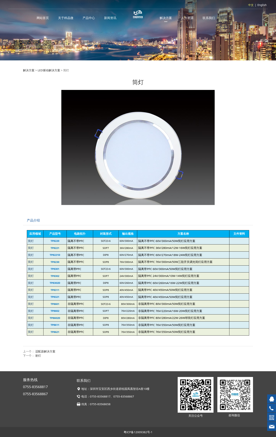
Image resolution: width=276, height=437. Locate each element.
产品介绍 (33, 220)
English (262, 5)
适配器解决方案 (45, 351)
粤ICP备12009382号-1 (138, 432)
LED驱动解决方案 (49, 70)
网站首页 (43, 18)
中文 (251, 5)
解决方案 (166, 18)
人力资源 (187, 18)
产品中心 (89, 18)
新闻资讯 (110, 18)
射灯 (38, 355)
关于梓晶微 (65, 18)
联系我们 (209, 18)
